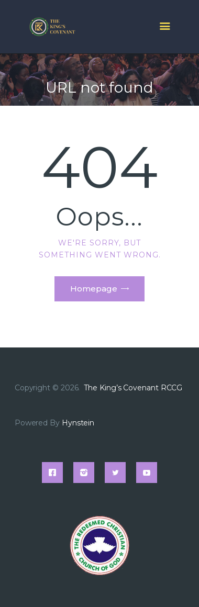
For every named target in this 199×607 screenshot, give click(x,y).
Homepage (93, 289)
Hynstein (78, 423)
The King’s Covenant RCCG (134, 387)
